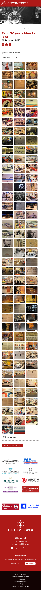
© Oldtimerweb (20, 574)
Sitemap (20, 584)
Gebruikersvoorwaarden (20, 577)
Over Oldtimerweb (20, 541)
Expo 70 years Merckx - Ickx (31, 28)
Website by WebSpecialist (20, 586)
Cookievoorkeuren (20, 581)
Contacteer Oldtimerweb (21, 544)
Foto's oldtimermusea (15, 28)
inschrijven (30, 563)
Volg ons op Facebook (22, 548)
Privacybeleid (20, 579)
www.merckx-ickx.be (12, 53)
